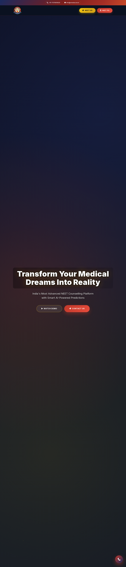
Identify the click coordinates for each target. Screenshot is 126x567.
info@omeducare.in (71, 2)
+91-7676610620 (53, 2)
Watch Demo (49, 308)
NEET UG (87, 10)
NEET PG (104, 10)
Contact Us (77, 308)
